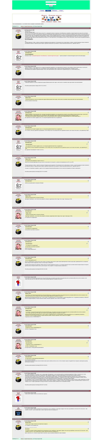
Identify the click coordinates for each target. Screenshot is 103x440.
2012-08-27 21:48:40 (17, 390)
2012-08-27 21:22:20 (17, 371)
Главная (42, 10)
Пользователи (49, 21)
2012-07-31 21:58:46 (17, 123)
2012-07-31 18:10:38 (17, 49)
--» (18, 26)
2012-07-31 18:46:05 (17, 64)
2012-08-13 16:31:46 (17, 322)
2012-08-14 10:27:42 (17, 337)
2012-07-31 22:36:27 (17, 138)
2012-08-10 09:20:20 (17, 275)
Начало (43, 21)
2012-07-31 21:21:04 (17, 94)
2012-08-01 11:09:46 (17, 238)
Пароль (51, 3)
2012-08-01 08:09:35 (17, 223)
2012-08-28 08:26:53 (17, 418)
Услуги (61, 10)
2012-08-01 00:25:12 (17, 207)
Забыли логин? (51, 7)
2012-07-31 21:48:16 (17, 109)
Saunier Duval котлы (28, 26)
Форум (48, 10)
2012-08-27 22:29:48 (17, 405)
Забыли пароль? (52, 6)
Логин (51, 0)
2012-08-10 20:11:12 (17, 305)
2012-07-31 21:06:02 (17, 79)
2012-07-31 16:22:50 (17, 28)
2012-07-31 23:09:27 (17, 192)
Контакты (54, 10)
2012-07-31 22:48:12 (17, 155)
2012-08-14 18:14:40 (17, 353)
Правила (55, 21)
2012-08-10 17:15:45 (17, 290)
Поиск (59, 21)
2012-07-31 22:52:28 (17, 177)
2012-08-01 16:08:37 (17, 255)
